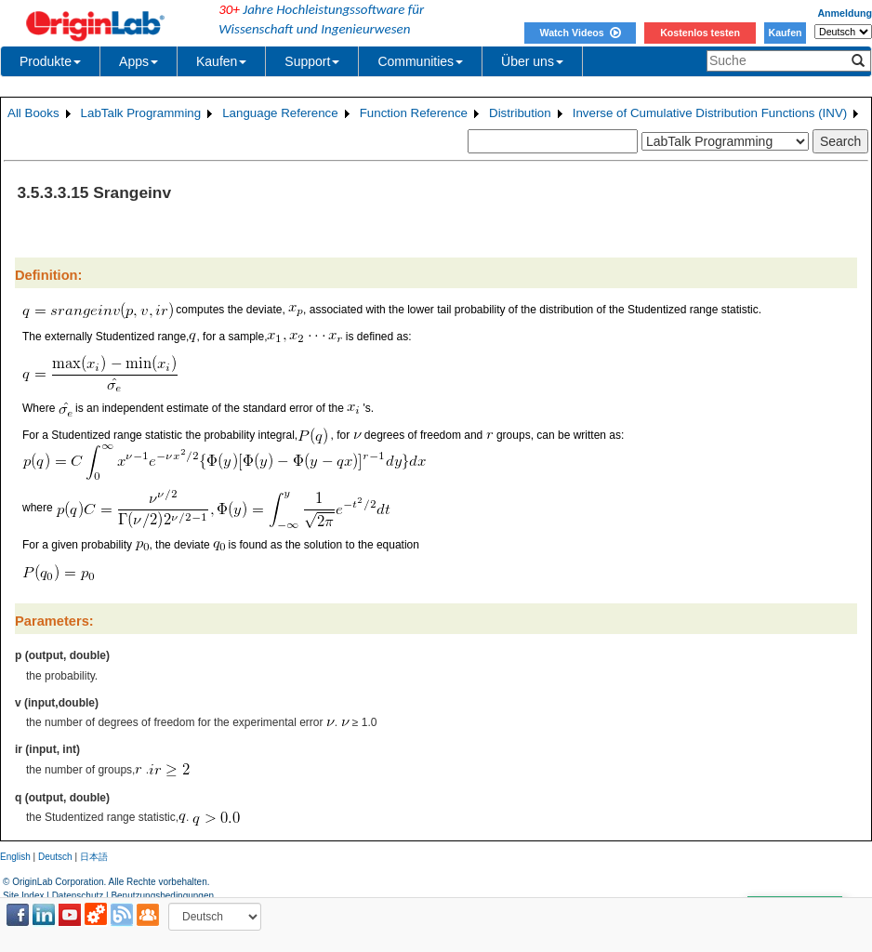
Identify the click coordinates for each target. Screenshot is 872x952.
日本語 (94, 857)
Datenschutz (78, 896)
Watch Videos (579, 32)
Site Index (23, 896)
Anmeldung (844, 13)
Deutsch (55, 857)
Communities (420, 61)
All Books (33, 113)
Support (311, 61)
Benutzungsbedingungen (162, 896)
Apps (138, 61)
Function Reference (414, 113)
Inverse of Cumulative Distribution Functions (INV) (710, 113)
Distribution (520, 113)
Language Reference (280, 113)
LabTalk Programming (141, 113)
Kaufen (784, 32)
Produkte (50, 61)
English (15, 857)
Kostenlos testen (700, 32)
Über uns (532, 61)
